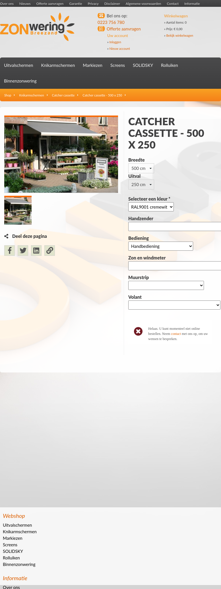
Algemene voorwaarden (143, 3)
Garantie (75, 3)
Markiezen (92, 65)
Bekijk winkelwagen (179, 35)
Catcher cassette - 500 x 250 (102, 95)
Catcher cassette (63, 95)
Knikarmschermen (58, 65)
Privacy (93, 3)
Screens (117, 65)
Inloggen (115, 42)
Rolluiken (169, 65)
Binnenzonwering (20, 80)
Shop (7, 95)
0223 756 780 (111, 22)
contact (176, 334)
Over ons (7, 3)
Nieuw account (120, 48)
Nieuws (25, 3)
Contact (173, 3)
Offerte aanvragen (49, 3)
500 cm (138, 168)
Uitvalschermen (18, 65)
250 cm (138, 184)
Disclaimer (112, 3)
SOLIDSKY (143, 65)
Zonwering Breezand (37, 27)
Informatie (192, 3)
